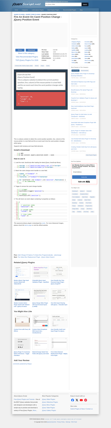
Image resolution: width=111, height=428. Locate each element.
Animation (74, 44)
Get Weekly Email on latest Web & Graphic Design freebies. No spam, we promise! (83, 166)
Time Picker (88, 203)
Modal (73, 200)
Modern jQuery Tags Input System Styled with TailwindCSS (21, 282)
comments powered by (22, 364)
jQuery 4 (82, 191)
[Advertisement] (41, 35)
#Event (36, 65)
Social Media (75, 58)
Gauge (82, 208)
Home (16, 10)
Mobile (86, 52)
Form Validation (76, 197)
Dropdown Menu (84, 194)
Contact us (89, 409)
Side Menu (89, 208)
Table (86, 58)
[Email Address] (84, 172)
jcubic (43, 223)
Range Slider (75, 208)
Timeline (79, 211)
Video (92, 211)
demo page (28, 225)
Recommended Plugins (69, 10)
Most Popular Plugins (53, 10)
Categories (25, 10)
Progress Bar (89, 205)
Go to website (56, 58)
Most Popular (75, 70)
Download (31, 50)
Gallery (73, 48)
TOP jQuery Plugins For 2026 (27, 60)
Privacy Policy (61, 422)
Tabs (73, 211)
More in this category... (27, 53)
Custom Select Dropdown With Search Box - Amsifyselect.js (39, 331)
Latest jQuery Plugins (38, 10)
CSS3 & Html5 (75, 46)
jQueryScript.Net (51, 422)
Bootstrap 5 (75, 191)
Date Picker (85, 197)
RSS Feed (74, 422)
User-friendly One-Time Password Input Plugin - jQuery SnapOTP (58, 282)
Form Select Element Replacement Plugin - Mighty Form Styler (59, 353)
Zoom (86, 62)
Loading (87, 50)
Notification (80, 205)
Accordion (87, 41)
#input (42, 65)
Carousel (89, 191)
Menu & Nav (75, 52)
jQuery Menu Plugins (48, 405)
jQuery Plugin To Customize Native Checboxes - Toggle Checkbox (22, 353)
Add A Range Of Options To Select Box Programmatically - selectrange (39, 255)
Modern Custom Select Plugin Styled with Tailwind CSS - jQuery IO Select (21, 304)
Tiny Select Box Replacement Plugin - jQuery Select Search (36, 257)
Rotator (86, 54)
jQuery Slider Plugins (48, 399)
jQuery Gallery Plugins (49, 410)
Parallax (81, 203)
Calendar (80, 200)
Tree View (86, 211)
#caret (47, 65)
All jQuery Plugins (76, 41)
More (34, 410)
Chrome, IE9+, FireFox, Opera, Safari (24, 65)
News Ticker (87, 200)
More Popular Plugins (91, 155)
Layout (86, 48)
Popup (73, 205)
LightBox (74, 50)
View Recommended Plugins (27, 57)
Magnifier (92, 197)
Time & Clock (88, 60)
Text (73, 60)
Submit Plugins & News (77, 409)
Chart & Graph (88, 44)
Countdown (75, 194)
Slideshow (87, 56)
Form (86, 46)
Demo (20, 50)
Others (73, 54)
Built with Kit (84, 181)
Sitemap (68, 422)
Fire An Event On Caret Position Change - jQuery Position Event (38, 18)
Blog (81, 10)
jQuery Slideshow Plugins (50, 402)
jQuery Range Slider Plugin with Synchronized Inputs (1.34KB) (40, 304)
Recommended (84, 70)
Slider (73, 56)
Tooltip (73, 62)
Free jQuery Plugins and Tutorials (27, 3)
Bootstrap (74, 203)
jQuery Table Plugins (48, 407)
